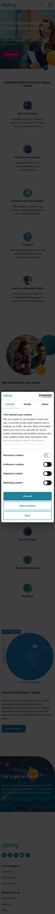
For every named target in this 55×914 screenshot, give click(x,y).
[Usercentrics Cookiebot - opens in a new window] (39, 396)
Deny (27, 515)
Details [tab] (27, 404)
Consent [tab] (9, 404)
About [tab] (45, 404)
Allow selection (27, 505)
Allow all (27, 496)
